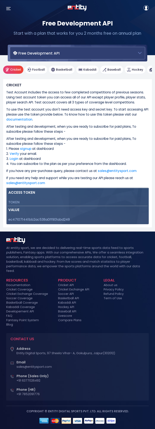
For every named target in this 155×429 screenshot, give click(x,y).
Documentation (18, 285)
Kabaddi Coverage (20, 307)
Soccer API (66, 294)
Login (14, 159)
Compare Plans (69, 320)
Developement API (20, 311)
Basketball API (68, 298)
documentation (19, 119)
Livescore (65, 316)
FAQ (9, 316)
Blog (9, 324)
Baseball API (67, 311)
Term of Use (113, 298)
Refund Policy (114, 294)
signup (25, 148)
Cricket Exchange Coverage (27, 294)
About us (110, 285)
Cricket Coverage (19, 289)
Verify (15, 153)
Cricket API (66, 285)
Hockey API (66, 307)
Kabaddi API (67, 302)
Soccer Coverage (19, 298)
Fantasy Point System (22, 320)
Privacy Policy (114, 289)
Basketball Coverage (22, 302)
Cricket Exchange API (73, 289)
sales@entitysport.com (117, 171)
